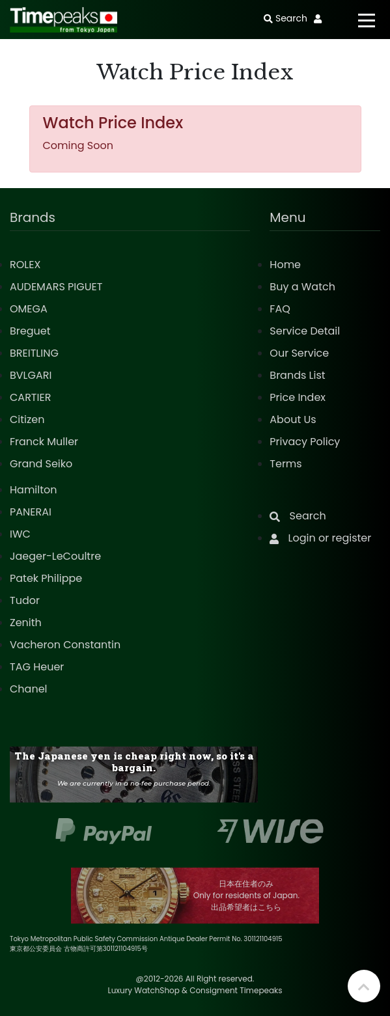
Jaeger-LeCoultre (55, 556)
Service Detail (305, 330)
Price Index (298, 397)
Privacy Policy (305, 441)
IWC (20, 534)
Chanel (29, 688)
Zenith (26, 622)
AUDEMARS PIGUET (56, 286)
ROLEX (25, 264)
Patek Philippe (46, 578)
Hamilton (33, 489)
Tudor (25, 600)
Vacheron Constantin (65, 644)
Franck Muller (44, 441)
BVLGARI (30, 375)
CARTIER (30, 397)
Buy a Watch (302, 286)
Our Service (299, 353)
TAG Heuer (37, 666)
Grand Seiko (41, 463)
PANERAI (30, 511)
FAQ (280, 308)
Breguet (30, 330)
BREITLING (34, 353)
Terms (285, 463)
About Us (293, 419)
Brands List (297, 375)
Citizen (27, 419)
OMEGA (29, 308)
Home (285, 264)
